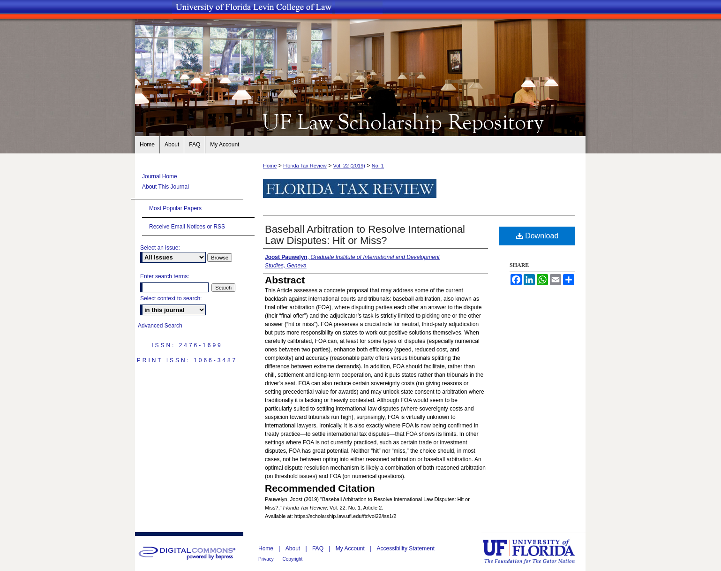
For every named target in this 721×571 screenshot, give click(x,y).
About (293, 548)
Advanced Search (160, 325)
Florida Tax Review (305, 165)
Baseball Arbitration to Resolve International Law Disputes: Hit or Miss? (365, 234)
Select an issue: (160, 247)
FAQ (318, 548)
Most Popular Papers (175, 208)
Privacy (266, 559)
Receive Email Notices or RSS (187, 226)
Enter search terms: (164, 276)
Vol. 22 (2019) (349, 165)
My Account (351, 548)
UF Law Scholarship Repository (360, 121)
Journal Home (159, 176)
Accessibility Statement (406, 548)
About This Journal (165, 186)
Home (270, 165)
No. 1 (378, 165)
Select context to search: (171, 298)
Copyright (293, 559)
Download (537, 236)
